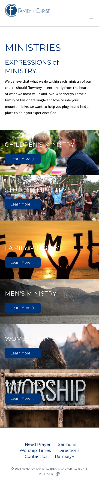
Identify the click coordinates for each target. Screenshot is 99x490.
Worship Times (35, 450)
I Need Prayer (37, 444)
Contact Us (36, 456)
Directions (69, 450)
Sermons (67, 444)
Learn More (20, 158)
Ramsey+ (64, 456)
